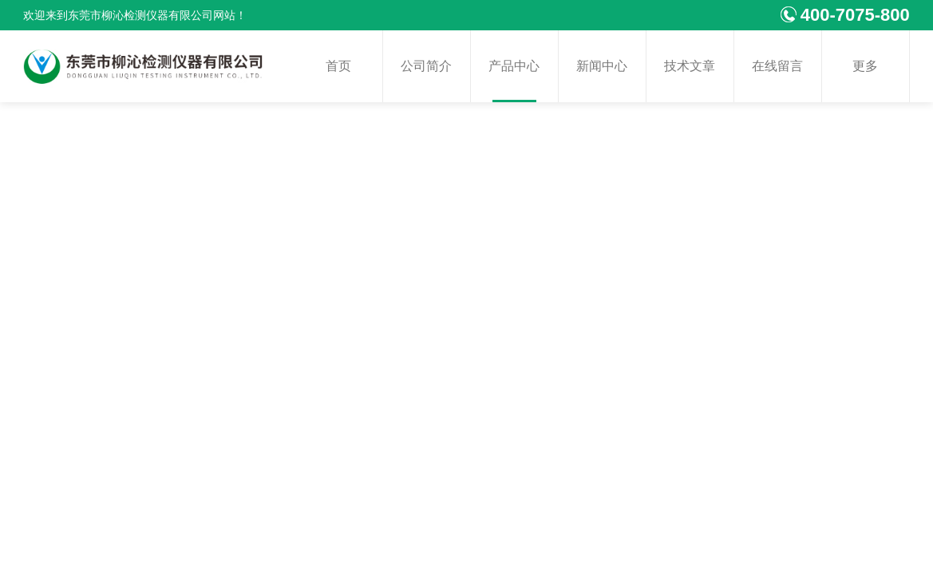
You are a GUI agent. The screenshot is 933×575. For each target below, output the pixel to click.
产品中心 (514, 66)
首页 (338, 66)
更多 (865, 66)
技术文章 (689, 66)
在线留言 (777, 66)
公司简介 (426, 66)
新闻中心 (601, 66)
